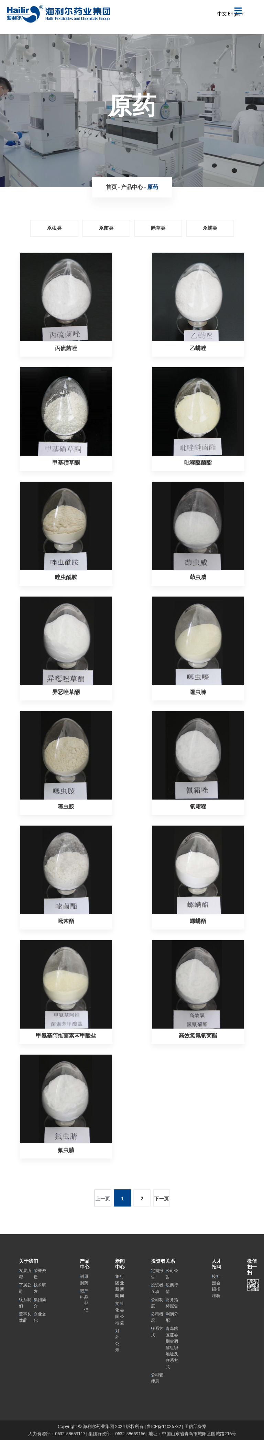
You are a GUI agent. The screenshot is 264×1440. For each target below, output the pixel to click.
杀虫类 (54, 228)
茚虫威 (198, 577)
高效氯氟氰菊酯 (198, 1036)
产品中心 (132, 187)
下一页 (161, 1198)
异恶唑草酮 (66, 692)
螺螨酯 (198, 921)
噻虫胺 (66, 807)
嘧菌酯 (66, 921)
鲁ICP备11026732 (164, 1426)
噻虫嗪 (198, 692)
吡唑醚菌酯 (198, 463)
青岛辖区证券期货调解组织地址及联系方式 (172, 1347)
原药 (152, 187)
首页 (111, 187)
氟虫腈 (66, 1150)
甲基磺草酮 (66, 463)
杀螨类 (210, 228)
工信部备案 (195, 1426)
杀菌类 (106, 228)
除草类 (158, 228)
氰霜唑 (198, 807)
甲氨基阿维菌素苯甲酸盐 (66, 1036)
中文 (222, 13)
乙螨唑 (198, 348)
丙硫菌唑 (66, 348)
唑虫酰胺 (66, 577)
